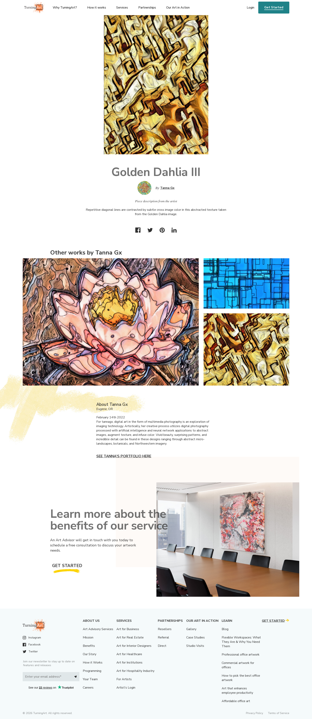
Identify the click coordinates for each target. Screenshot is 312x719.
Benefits (89, 646)
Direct (162, 646)
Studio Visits (195, 646)
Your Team (90, 679)
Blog (225, 629)
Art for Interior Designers (133, 646)
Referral (163, 637)
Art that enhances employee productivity (237, 690)
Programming (92, 671)
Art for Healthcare (129, 654)
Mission (88, 637)
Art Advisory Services (98, 629)
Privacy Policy (254, 713)
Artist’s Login (125, 687)
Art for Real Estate (130, 637)
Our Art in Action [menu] (178, 7)
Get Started (273, 7)
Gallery (191, 629)
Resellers (165, 629)
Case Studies (195, 637)
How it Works (92, 662)
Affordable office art (236, 701)
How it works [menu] (96, 7)
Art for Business (127, 629)
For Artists (124, 679)
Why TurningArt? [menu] (65, 7)
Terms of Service (278, 713)
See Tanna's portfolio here (123, 456)
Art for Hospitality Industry (135, 671)
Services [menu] (122, 7)
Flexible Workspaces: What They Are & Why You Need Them (241, 641)
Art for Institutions (129, 662)
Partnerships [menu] (147, 7)
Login (250, 7)
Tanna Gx (167, 188)
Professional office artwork (240, 654)
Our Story (89, 654)
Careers (88, 687)
